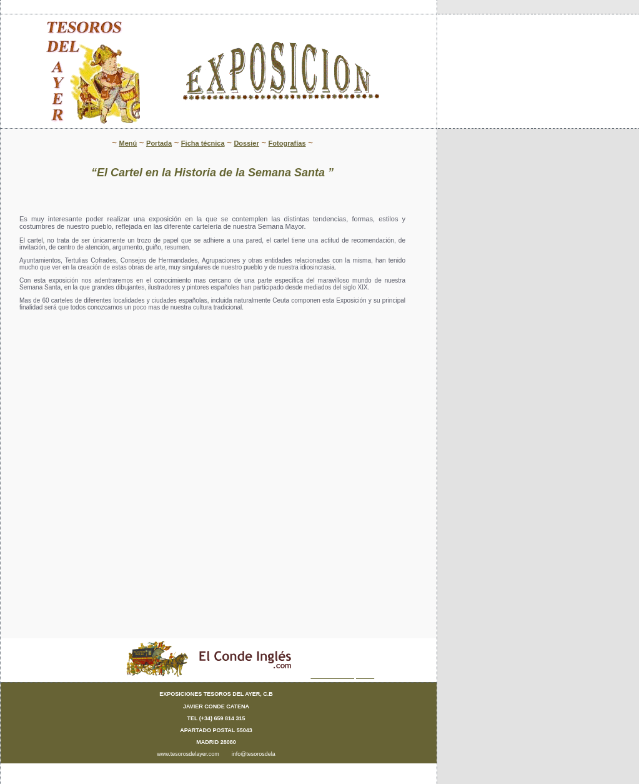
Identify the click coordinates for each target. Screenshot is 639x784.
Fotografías (287, 143)
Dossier (246, 143)
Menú (128, 143)
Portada (159, 143)
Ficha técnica (203, 143)
